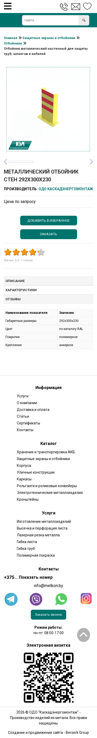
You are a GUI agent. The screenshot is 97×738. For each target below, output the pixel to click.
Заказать (48, 234)
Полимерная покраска (36, 555)
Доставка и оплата (33, 410)
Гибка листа (27, 542)
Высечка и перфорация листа (42, 528)
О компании (27, 403)
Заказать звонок (48, 614)
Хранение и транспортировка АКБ (46, 452)
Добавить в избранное (48, 220)
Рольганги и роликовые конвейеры (47, 486)
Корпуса (24, 465)
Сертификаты (28, 423)
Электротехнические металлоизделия (50, 493)
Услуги (22, 396)
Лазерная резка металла (38, 535)
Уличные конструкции (36, 472)
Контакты (25, 430)
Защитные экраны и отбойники (43, 459)
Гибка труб (26, 548)
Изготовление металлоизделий (44, 521)
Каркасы (24, 479)
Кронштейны (28, 499)
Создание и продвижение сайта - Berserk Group (48, 732)
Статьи (23, 416)
